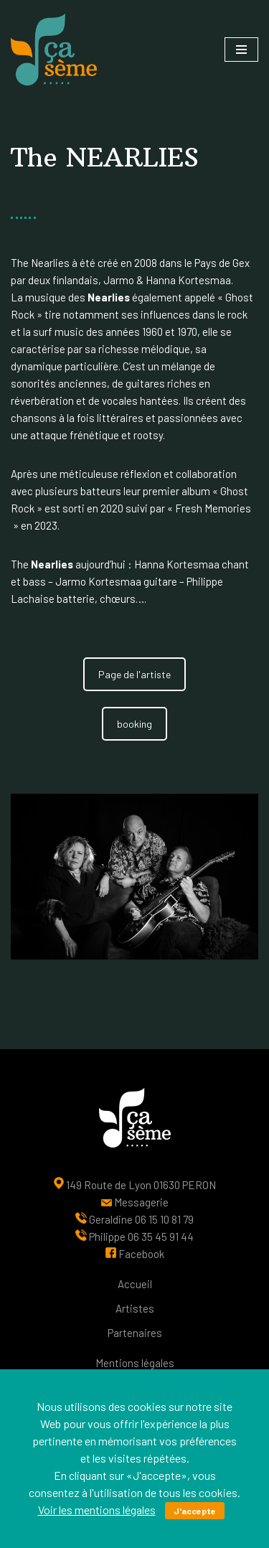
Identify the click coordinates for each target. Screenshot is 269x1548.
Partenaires (135, 1332)
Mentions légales (134, 1362)
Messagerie (141, 1202)
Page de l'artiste (134, 674)
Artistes (134, 1308)
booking (134, 724)
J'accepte (195, 1511)
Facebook (141, 1253)
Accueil (135, 1283)
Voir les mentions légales (97, 1509)
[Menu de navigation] (241, 49)
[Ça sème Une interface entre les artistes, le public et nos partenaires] (54, 49)
